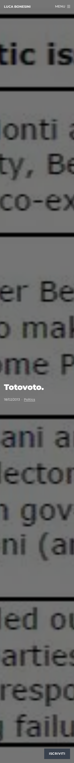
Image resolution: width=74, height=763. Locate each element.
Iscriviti (57, 753)
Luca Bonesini (17, 7)
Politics (29, 399)
